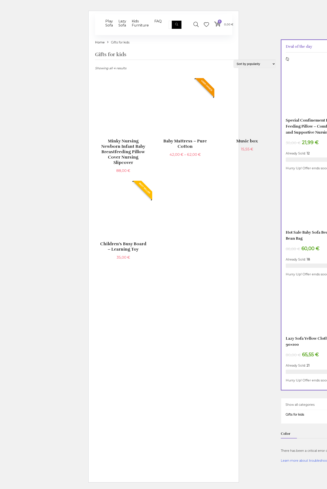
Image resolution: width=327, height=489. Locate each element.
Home (100, 42)
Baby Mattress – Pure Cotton (185, 143)
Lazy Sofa (122, 23)
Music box (247, 141)
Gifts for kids (295, 414)
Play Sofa (109, 23)
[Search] (176, 25)
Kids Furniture (140, 23)
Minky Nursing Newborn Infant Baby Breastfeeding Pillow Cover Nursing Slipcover (123, 151)
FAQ (158, 21)
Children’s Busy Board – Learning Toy (123, 246)
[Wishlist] (206, 25)
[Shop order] (254, 64)
